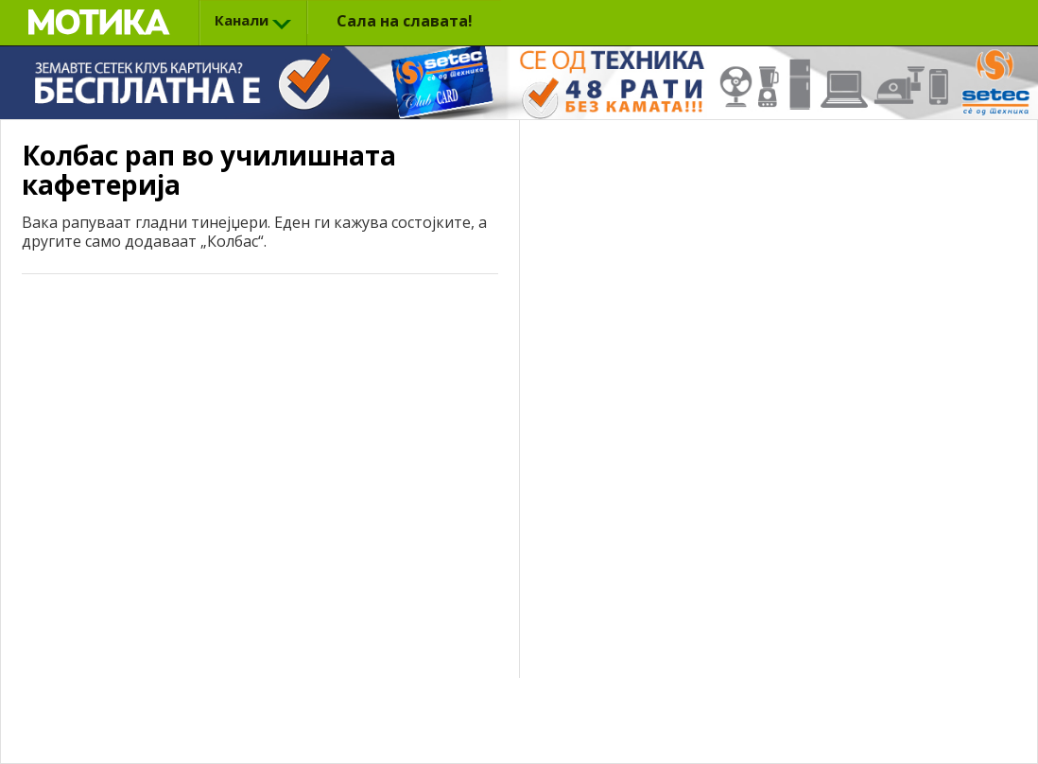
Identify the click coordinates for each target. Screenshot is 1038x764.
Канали (241, 19)
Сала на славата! (405, 20)
